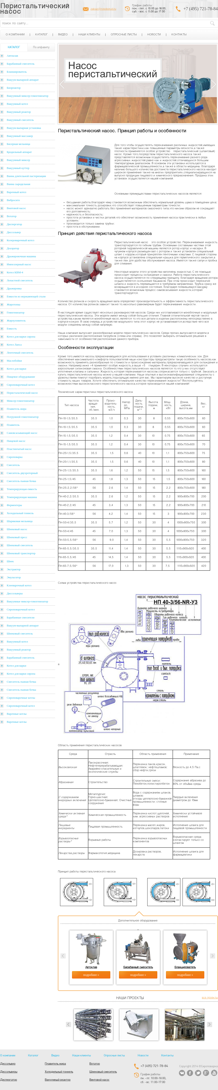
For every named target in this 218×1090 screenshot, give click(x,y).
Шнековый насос (17, 529)
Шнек (10, 561)
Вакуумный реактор (19, 111)
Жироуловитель (16, 320)
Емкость (12, 328)
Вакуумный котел (17, 103)
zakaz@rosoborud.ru (103, 9)
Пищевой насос (16, 441)
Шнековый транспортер (21, 553)
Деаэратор (13, 248)
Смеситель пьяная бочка (21, 481)
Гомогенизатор (15, 312)
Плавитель (13, 424)
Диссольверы (15, 593)
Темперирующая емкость (22, 489)
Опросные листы (124, 34)
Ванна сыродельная (18, 184)
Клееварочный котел (19, 585)
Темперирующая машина (22, 497)
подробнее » (91, 975)
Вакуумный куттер (18, 168)
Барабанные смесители (20, 617)
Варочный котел (16, 192)
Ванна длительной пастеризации (26, 176)
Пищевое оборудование (21, 376)
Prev (68, 1024)
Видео (63, 34)
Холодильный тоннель (20, 513)
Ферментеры (14, 505)
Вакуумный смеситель (20, 119)
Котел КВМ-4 (15, 272)
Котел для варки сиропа (21, 336)
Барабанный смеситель (20, 63)
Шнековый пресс (17, 537)
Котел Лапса (14, 344)
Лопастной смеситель (20, 280)
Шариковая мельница (20, 521)
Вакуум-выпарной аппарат (23, 79)
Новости (154, 34)
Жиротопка (13, 304)
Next (214, 84)
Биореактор (14, 87)
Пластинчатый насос (19, 449)
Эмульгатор (14, 577)
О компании (15, 34)
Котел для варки (16, 368)
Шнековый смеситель (20, 545)
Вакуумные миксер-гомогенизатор (27, 601)
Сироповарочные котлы (21, 697)
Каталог (41, 34)
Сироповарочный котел (21, 384)
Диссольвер (14, 232)
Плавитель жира (16, 408)
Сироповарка (14, 457)
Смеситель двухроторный (22, 473)
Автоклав (12, 55)
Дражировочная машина (21, 256)
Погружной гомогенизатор (23, 416)
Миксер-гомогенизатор (20, 400)
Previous (62, 84)
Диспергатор (14, 224)
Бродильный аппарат (19, 152)
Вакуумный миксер (18, 160)
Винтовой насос (16, 208)
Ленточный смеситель (20, 352)
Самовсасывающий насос (22, 432)
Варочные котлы (17, 713)
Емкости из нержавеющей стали (26, 296)
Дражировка (14, 288)
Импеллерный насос (19, 264)
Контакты (178, 34)
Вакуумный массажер (20, 136)
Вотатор (12, 216)
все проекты (210, 998)
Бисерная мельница (18, 144)
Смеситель (13, 465)
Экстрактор (13, 569)
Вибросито (13, 200)
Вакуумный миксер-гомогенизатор (27, 95)
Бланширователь (17, 71)
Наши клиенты (89, 34)
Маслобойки (14, 360)
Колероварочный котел (20, 240)
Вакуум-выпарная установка (24, 127)
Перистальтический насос (34, 9)
